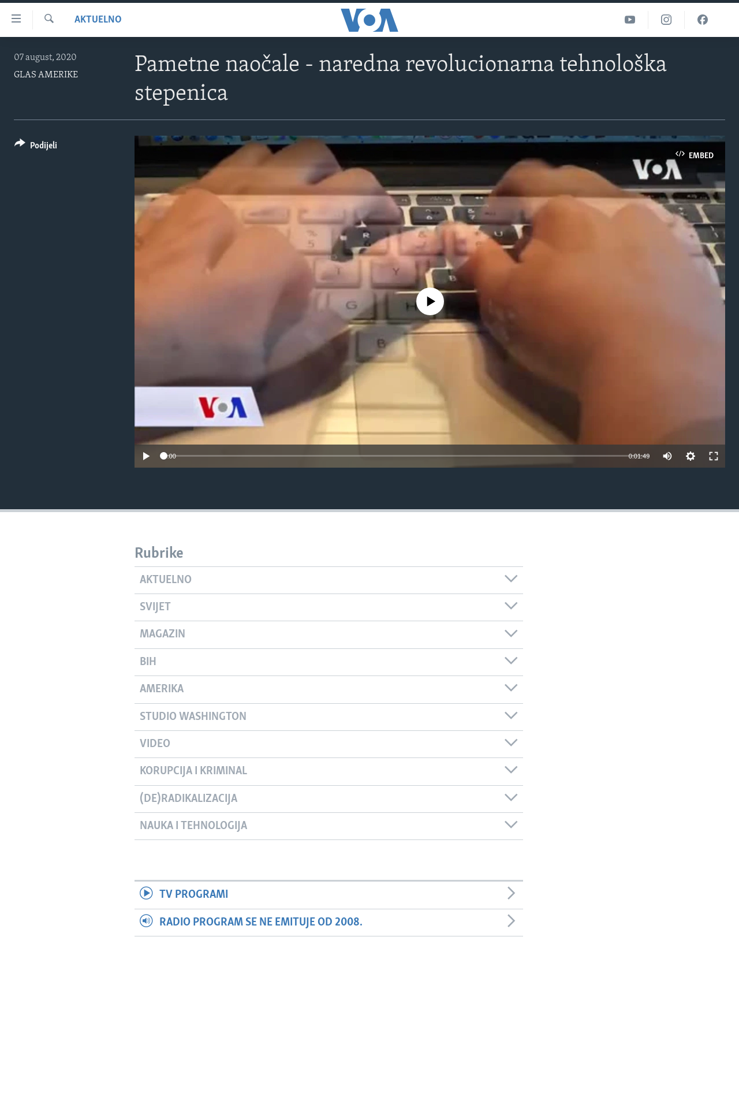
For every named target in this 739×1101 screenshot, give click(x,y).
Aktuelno (98, 19)
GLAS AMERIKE (46, 75)
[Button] (35, 147)
